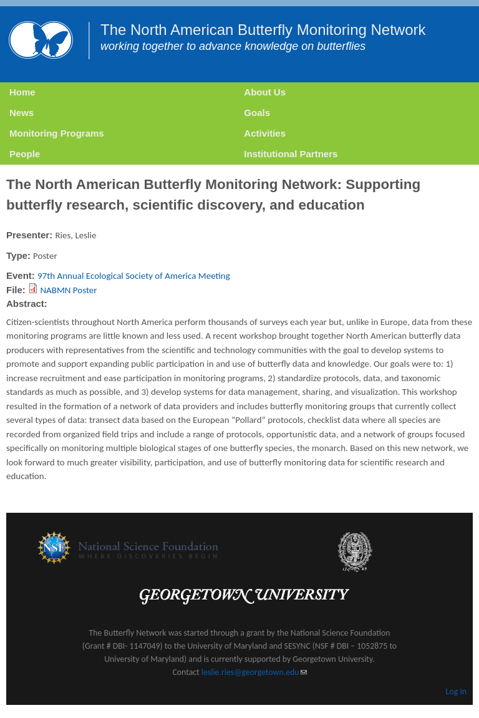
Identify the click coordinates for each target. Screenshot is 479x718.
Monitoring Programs (56, 133)
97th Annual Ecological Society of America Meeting (133, 275)
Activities (265, 133)
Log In (456, 691)
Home (22, 92)
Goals (257, 112)
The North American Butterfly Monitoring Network (263, 29)
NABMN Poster (68, 290)
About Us (265, 92)
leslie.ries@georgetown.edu (254, 672)
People (24, 153)
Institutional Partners (290, 153)
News (21, 112)
